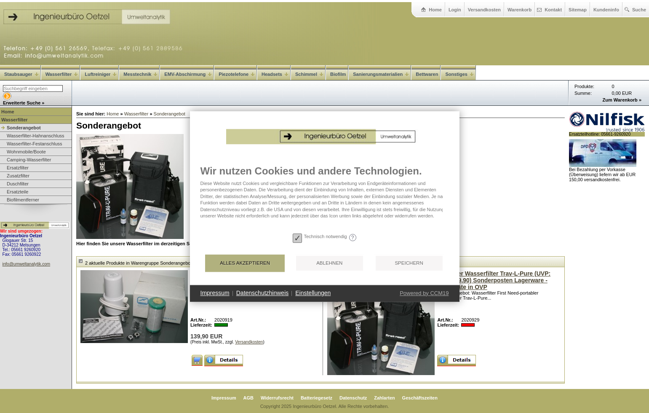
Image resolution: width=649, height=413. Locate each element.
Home (435, 9)
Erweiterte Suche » (23, 102)
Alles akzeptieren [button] (245, 263)
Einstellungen (313, 293)
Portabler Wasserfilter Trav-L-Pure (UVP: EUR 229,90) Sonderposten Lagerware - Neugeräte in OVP (493, 280)
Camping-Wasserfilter (29, 159)
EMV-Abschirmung (187, 74)
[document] (324, 197)
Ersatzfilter (18, 167)
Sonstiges (459, 74)
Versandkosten (484, 9)
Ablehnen (329, 263)
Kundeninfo (606, 9)
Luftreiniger (100, 74)
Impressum (223, 397)
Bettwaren (427, 74)
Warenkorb (519, 9)
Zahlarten (384, 397)
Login (455, 9)
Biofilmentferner (23, 199)
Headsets (275, 74)
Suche (639, 9)
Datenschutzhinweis (262, 293)
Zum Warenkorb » (622, 99)
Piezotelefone (236, 74)
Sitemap (578, 9)
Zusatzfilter (18, 175)
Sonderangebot (24, 127)
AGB (248, 397)
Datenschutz (353, 397)
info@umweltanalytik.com (27, 264)
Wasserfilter (61, 74)
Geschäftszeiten (420, 397)
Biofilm (338, 74)
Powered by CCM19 (424, 293)
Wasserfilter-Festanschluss (34, 143)
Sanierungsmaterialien (381, 74)
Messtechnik (140, 74)
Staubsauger (21, 74)
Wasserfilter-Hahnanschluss (35, 135)
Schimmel (309, 74)
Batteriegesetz (316, 397)
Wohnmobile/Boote (26, 151)
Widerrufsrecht (277, 397)
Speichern (409, 263)
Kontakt (553, 9)
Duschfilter (18, 183)
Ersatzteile (17, 191)
